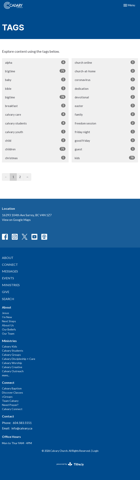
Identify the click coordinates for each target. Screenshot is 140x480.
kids (105, 158)
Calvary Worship (12, 363)
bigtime (35, 97)
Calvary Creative (12, 367)
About (7, 258)
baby (35, 80)
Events (8, 278)
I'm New (7, 317)
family (105, 114)
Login (95, 450)
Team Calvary (10, 400)
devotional (105, 97)
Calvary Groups (11, 354)
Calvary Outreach (13, 371)
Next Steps (9, 321)
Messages (10, 271)
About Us (8, 325)
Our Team (8, 333)
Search (8, 299)
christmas (35, 158)
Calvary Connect (12, 409)
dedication (105, 88)
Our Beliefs (9, 329)
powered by (70, 464)
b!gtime (35, 71)
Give (5, 292)
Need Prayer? (10, 405)
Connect (10, 264)
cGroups (7, 396)
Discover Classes (12, 392)
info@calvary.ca (21, 428)
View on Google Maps (16, 219)
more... (5, 375)
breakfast (35, 106)
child (35, 140)
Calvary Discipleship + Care (18, 358)
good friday (105, 140)
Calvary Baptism (12, 388)
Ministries (11, 285)
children (35, 149)
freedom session (105, 123)
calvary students (35, 123)
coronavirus (105, 80)
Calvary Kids (9, 346)
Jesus (5, 313)
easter (105, 106)
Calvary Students (12, 350)
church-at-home (105, 71)
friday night (105, 132)
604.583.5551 (22, 423)
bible (35, 88)
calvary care (35, 114)
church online (105, 62)
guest (105, 149)
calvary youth (35, 132)
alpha (35, 62)
